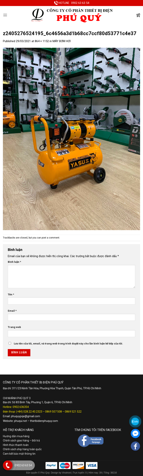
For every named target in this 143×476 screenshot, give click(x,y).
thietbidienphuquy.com (44, 420)
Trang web (14, 327)
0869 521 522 (73, 411)
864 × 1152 (42, 41)
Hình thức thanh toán (16, 445)
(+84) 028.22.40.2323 (29, 411)
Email (12, 310)
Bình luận (14, 261)
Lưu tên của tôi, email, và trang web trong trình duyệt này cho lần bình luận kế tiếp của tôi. (68, 343)
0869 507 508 (53, 411)
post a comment (50, 237)
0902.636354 (21, 406)
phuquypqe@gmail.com (25, 416)
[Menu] (5, 15)
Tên (11, 294)
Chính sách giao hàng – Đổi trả (21, 440)
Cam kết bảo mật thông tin (19, 453)
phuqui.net (20, 420)
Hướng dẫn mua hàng (16, 436)
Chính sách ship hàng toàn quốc (22, 449)
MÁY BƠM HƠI (62, 41)
